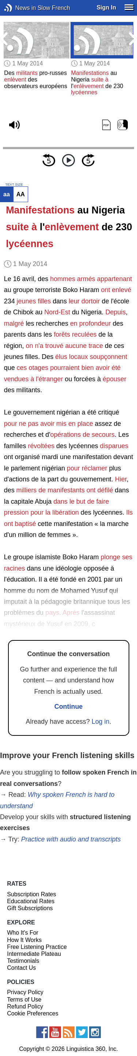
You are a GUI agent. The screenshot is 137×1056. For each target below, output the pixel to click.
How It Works (24, 940)
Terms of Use (24, 999)
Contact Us (21, 968)
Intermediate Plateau (34, 954)
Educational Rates (30, 901)
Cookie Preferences (32, 1013)
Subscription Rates (31, 894)
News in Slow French (19, 8)
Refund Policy (25, 1006)
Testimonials (23, 961)
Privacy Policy (25, 992)
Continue (68, 706)
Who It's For (22, 933)
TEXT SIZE (14, 184)
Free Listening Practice (37, 947)
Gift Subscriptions (30, 908)
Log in (101, 721)
